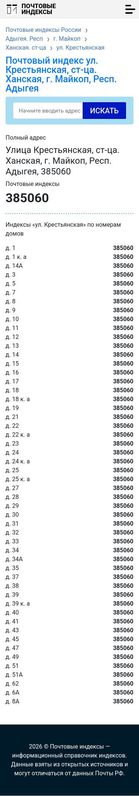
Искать (104, 110)
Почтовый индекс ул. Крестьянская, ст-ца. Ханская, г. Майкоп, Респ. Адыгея (61, 74)
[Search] (69, 110)
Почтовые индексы (38, 9)
